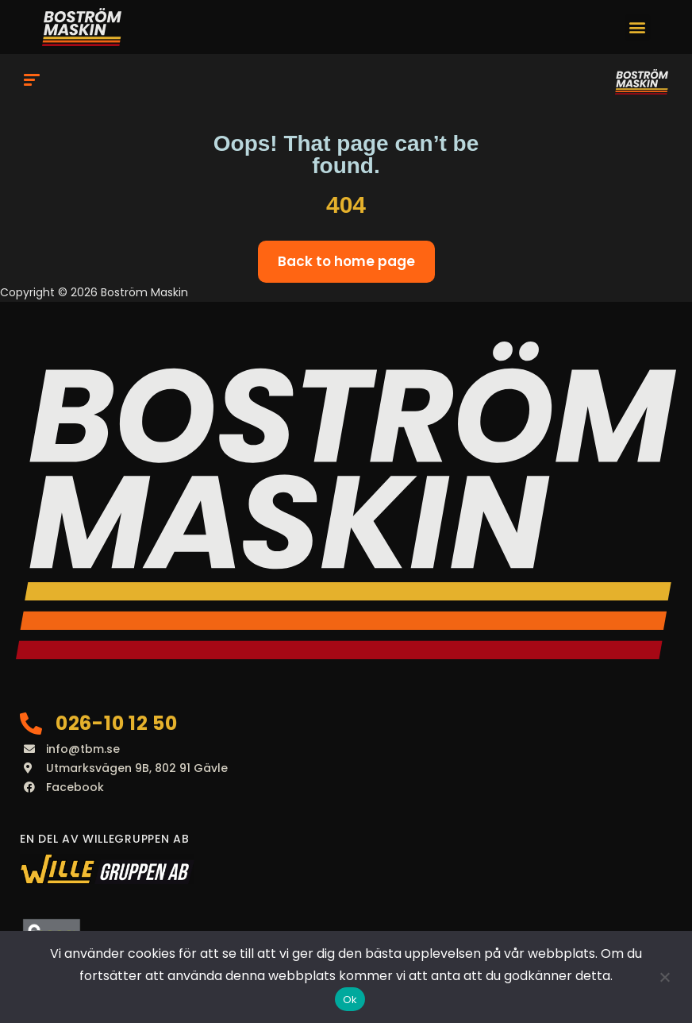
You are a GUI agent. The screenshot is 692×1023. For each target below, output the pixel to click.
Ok (350, 999)
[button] (638, 27)
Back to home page (346, 261)
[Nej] (664, 977)
